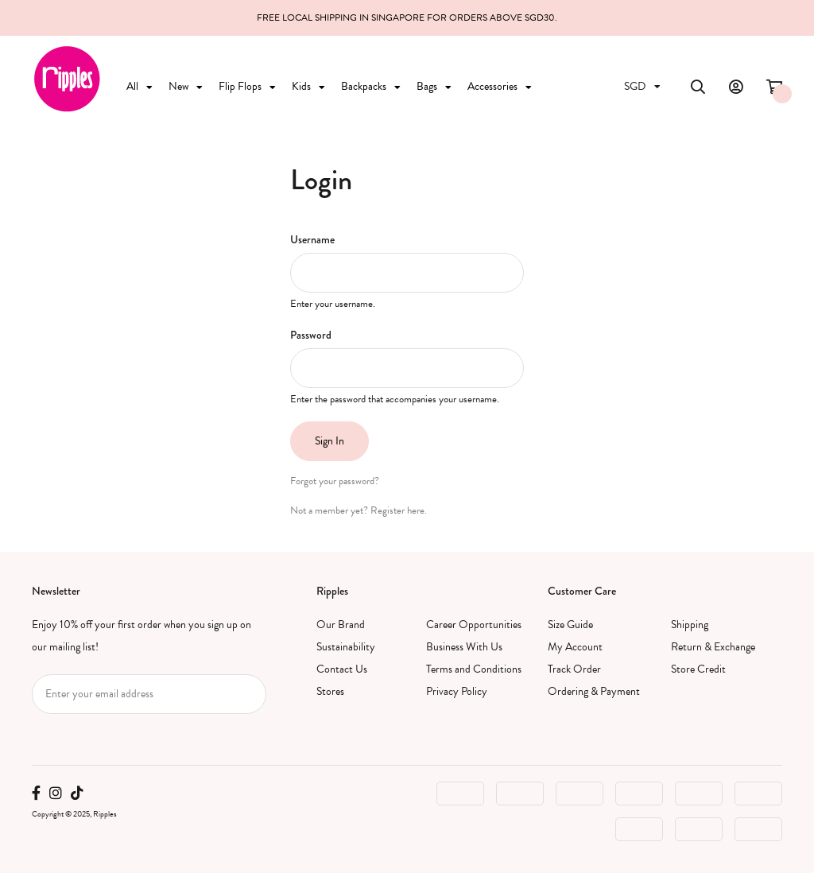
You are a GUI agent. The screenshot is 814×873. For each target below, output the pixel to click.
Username (312, 239)
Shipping (689, 624)
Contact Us (341, 669)
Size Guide (570, 624)
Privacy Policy (456, 691)
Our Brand (340, 624)
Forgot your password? (334, 481)
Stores (330, 691)
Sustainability (345, 646)
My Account (575, 646)
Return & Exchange (713, 646)
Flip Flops (247, 86)
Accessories (499, 86)
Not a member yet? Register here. (358, 510)
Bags (434, 86)
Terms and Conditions (473, 669)
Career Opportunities (473, 624)
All (139, 86)
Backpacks (371, 86)
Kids (308, 86)
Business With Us (464, 646)
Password (310, 335)
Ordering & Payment (594, 691)
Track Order (574, 669)
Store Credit (698, 669)
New (186, 86)
